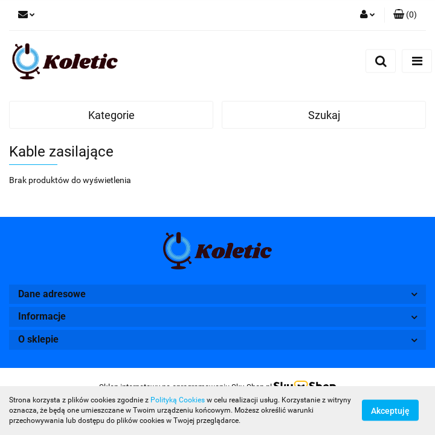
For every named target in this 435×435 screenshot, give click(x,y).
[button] (405, 15)
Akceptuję (390, 411)
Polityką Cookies (177, 400)
